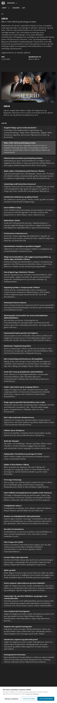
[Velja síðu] (16, 3)
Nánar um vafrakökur (32, 694)
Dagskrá (15, 8)
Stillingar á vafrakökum (11, 698)
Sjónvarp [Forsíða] (11, 3)
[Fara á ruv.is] (3, 3)
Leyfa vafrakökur (46, 698)
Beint (4, 8)
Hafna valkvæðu (29, 698)
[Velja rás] (8, 8)
